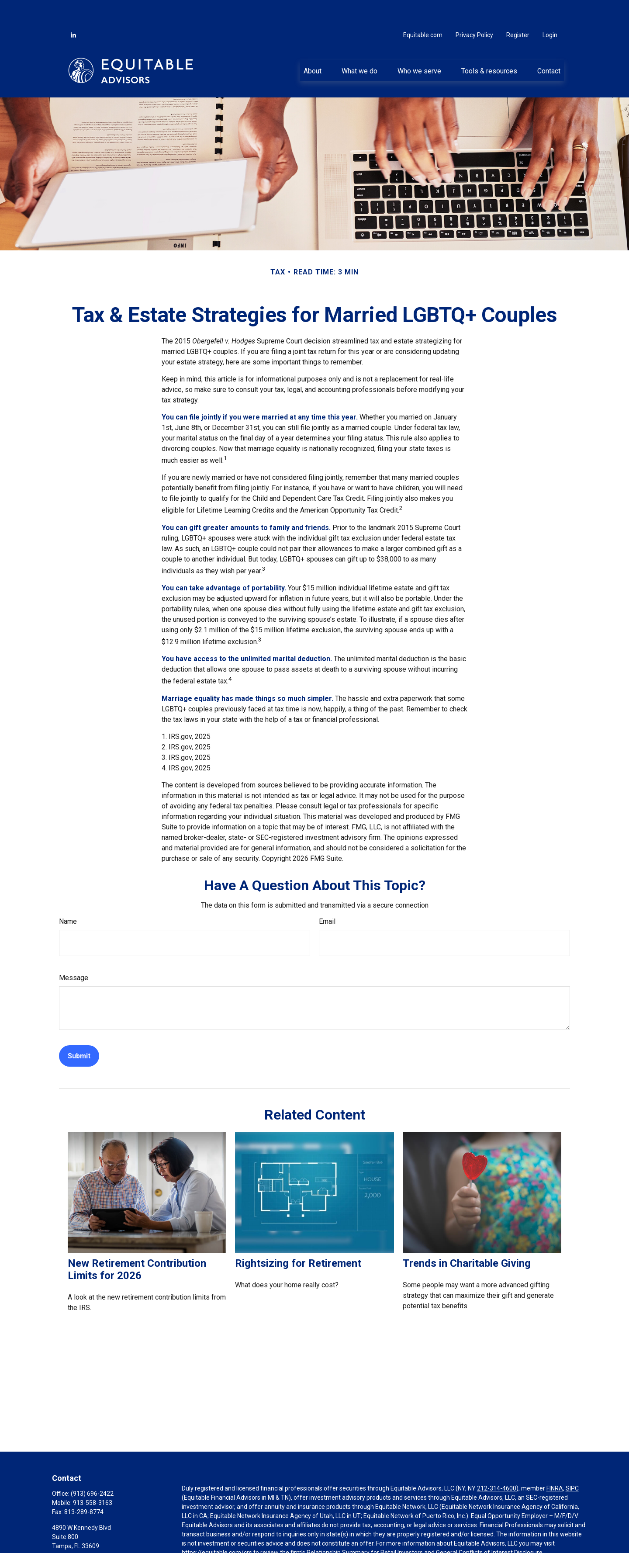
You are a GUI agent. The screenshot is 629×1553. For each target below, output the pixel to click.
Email (327, 895)
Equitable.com (422, 8)
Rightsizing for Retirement (298, 1237)
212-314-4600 (496, 1462)
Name (68, 895)
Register (517, 8)
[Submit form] (79, 1029)
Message (73, 951)
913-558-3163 (92, 1476)
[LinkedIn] (73, 8)
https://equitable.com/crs (217, 1526)
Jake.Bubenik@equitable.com (93, 1534)
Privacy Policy (474, 8)
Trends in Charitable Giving (467, 1237)
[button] (312, 44)
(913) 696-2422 (92, 1467)
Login (550, 8)
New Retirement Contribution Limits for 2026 (137, 1243)
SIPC (572, 1462)
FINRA (554, 1462)
